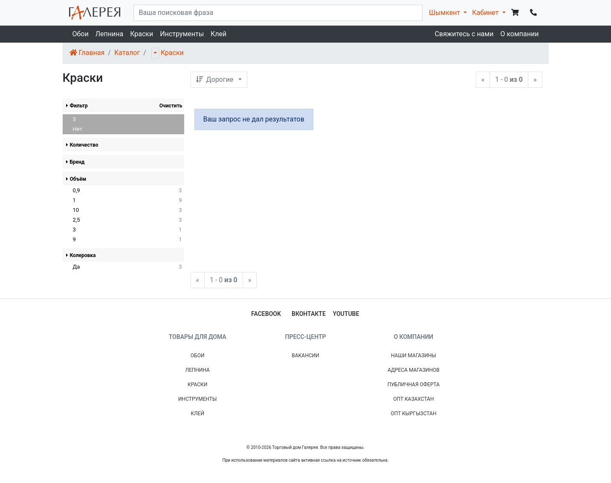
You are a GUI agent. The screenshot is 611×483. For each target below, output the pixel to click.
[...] (278, 13)
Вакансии (305, 356)
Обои (80, 34)
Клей (218, 34)
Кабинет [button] (486, 13)
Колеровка (81, 255)
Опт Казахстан (413, 399)
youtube (346, 313)
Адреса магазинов (414, 370)
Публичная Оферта (414, 385)
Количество (82, 145)
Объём (76, 179)
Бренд (75, 162)
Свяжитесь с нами (464, 34)
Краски (141, 34)
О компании (519, 34)
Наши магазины (413, 356)
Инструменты (182, 34)
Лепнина (109, 34)
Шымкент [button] (445, 13)
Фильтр (77, 106)
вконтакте (309, 313)
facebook (266, 313)
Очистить (170, 106)
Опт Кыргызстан (413, 413)
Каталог (127, 53)
